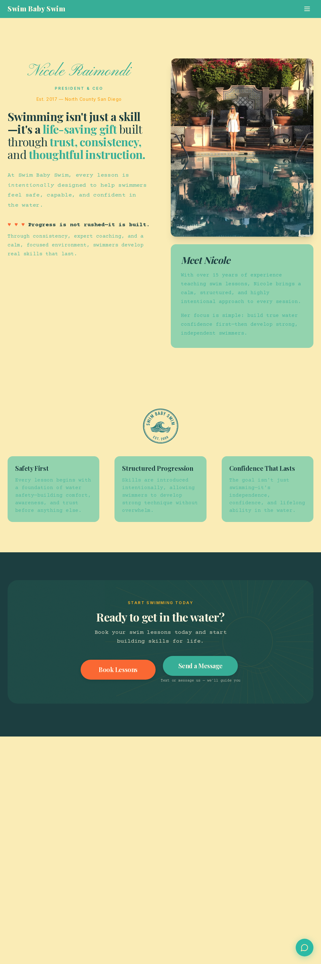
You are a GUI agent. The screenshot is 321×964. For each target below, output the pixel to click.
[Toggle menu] (307, 9)
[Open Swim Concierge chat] (304, 947)
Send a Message (201, 666)
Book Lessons (118, 669)
